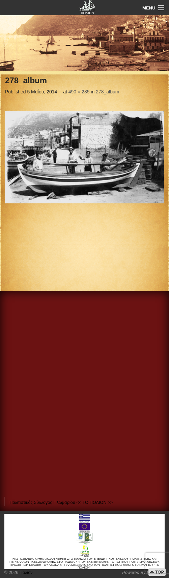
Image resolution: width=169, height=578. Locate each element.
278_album (107, 91)
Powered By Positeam (143, 572)
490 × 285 (79, 91)
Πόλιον (25, 572)
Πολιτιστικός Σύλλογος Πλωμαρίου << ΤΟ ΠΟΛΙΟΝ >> (61, 502)
